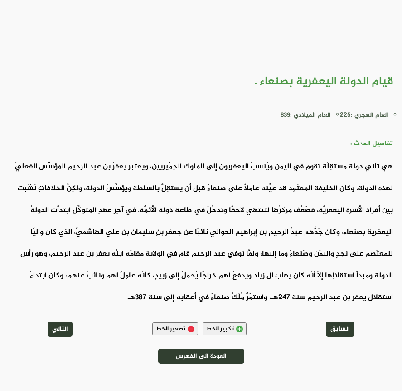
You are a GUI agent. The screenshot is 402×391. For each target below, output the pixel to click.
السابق (340, 329)
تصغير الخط (175, 329)
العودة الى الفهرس (201, 356)
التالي (60, 329)
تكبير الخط (224, 329)
